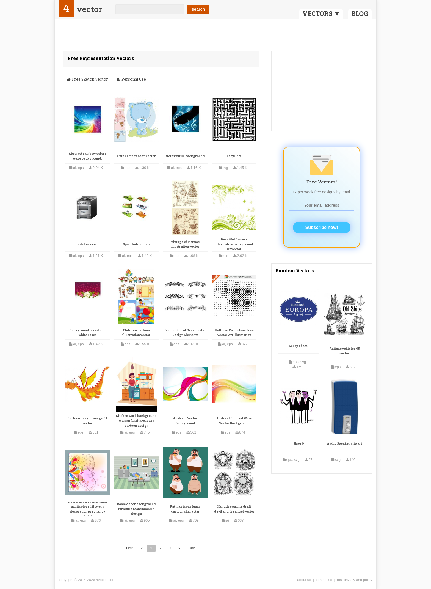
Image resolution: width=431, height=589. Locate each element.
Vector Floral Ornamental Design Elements (185, 332)
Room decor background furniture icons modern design (136, 509)
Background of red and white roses (88, 332)
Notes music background (185, 156)
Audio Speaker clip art (344, 443)
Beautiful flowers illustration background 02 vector (234, 244)
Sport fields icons (136, 244)
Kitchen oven (88, 244)
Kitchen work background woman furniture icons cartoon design (136, 420)
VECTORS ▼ (321, 14)
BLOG (360, 14)
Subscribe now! (321, 227)
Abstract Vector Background (185, 421)
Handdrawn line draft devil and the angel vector (234, 509)
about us (304, 580)
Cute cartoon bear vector (136, 156)
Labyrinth (234, 156)
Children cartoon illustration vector (136, 332)
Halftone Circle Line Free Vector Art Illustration (234, 332)
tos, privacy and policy (354, 580)
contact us (324, 580)
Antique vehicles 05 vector (345, 351)
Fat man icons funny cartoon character (185, 509)
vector (89, 9)
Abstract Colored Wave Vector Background (234, 421)
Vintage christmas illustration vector (185, 244)
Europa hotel (299, 346)
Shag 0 (298, 443)
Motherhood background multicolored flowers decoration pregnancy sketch (87, 509)
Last (191, 548)
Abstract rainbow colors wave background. (87, 156)
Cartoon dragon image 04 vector (87, 421)
